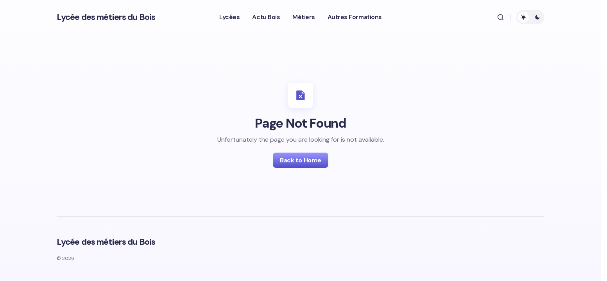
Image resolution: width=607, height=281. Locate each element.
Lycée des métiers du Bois (106, 17)
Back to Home (300, 160)
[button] (501, 17)
